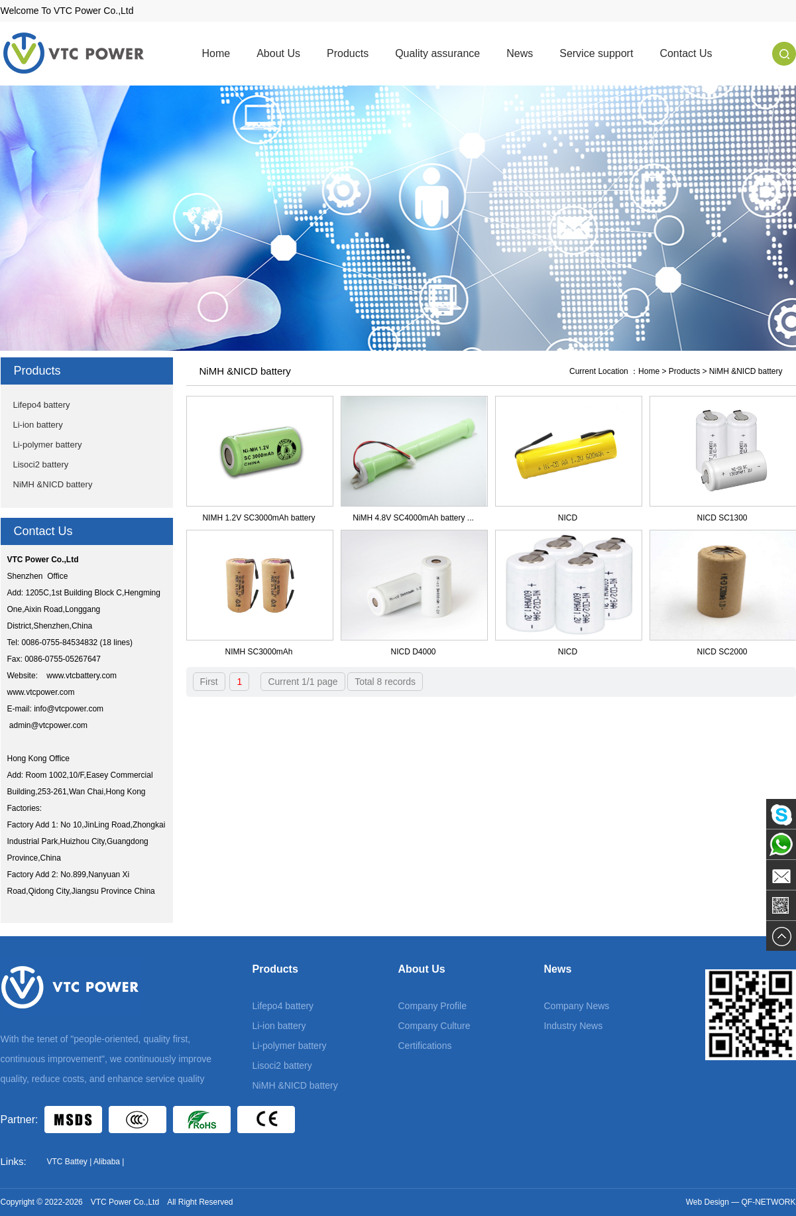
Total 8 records (385, 681)
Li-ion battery (38, 425)
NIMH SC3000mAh (258, 651)
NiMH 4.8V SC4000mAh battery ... (413, 517)
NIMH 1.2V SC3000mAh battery (258, 517)
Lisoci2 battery (41, 464)
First (209, 681)
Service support (596, 53)
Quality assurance (437, 53)
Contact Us (685, 53)
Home (216, 53)
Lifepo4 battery (41, 405)
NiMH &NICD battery (53, 484)
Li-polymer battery (47, 445)
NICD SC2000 (722, 651)
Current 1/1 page (302, 681)
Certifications (425, 1045)
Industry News (573, 1025)
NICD (567, 517)
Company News (577, 1006)
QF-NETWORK (769, 1202)
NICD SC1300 (722, 517)
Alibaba (106, 1161)
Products (348, 53)
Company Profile (432, 1006)
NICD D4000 (412, 651)
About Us (278, 53)
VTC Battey (67, 1161)
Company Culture (434, 1025)
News (519, 53)
